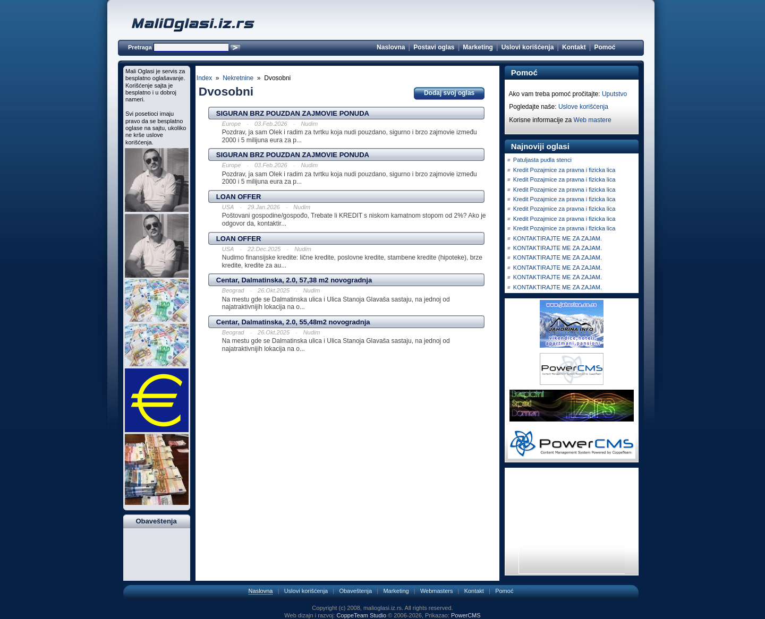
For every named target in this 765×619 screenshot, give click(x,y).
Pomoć (604, 47)
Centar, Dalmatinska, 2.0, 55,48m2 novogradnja (293, 322)
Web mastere (592, 120)
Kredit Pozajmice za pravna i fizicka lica (564, 170)
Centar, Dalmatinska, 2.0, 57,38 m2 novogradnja (294, 280)
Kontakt (574, 47)
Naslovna (391, 47)
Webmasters (436, 591)
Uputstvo (614, 94)
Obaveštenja (355, 591)
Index (204, 78)
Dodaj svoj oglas (449, 93)
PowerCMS (466, 615)
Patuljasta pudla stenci (542, 160)
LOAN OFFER (238, 197)
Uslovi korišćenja (528, 47)
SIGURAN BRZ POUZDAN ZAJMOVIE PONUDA (292, 113)
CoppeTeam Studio (362, 615)
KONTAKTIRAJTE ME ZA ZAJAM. (557, 238)
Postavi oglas (433, 47)
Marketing (478, 47)
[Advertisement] (347, 372)
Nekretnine (238, 78)
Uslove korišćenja (583, 106)
